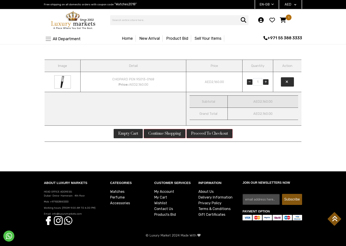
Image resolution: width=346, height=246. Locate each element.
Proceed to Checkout (209, 133)
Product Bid (177, 38)
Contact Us (163, 209)
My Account (164, 191)
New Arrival (149, 38)
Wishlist (160, 203)
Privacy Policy (210, 203)
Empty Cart (128, 133)
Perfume (117, 197)
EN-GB (267, 4)
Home (127, 38)
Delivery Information (215, 197)
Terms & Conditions (214, 209)
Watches (117, 191)
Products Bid (165, 214)
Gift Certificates (211, 214)
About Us (206, 191)
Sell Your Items (208, 38)
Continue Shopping (164, 133)
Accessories (120, 203)
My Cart (160, 197)
